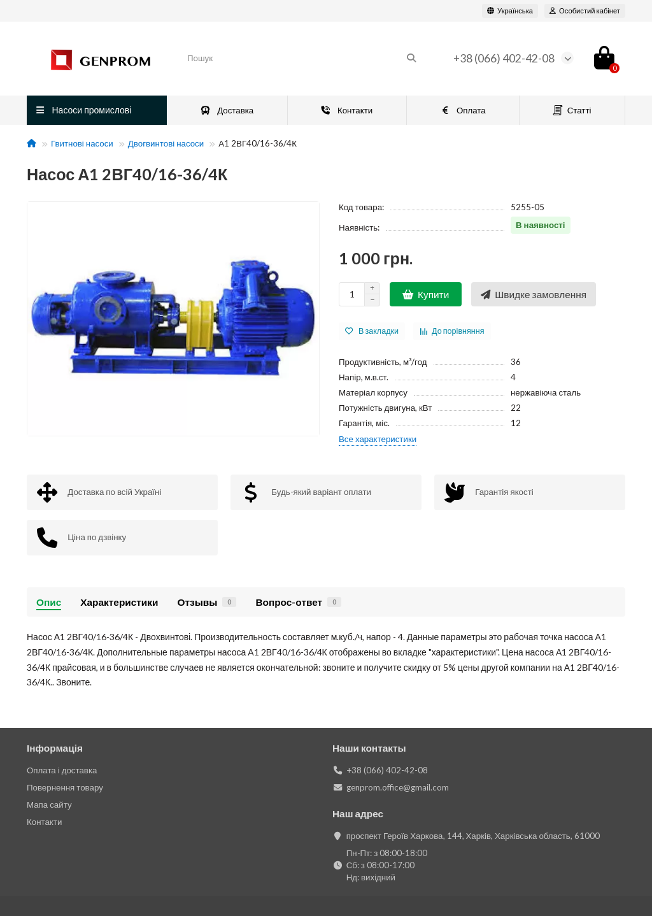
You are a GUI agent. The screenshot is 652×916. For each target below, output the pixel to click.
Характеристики (119, 602)
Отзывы (206, 602)
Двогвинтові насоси (166, 143)
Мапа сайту (49, 804)
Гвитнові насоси (82, 143)
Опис (48, 602)
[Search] (302, 58)
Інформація (55, 748)
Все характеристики (377, 439)
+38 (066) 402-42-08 (504, 58)
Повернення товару (65, 787)
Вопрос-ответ (298, 602)
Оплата (462, 110)
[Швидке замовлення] (533, 294)
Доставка (227, 110)
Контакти (346, 110)
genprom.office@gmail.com (397, 787)
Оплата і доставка (62, 770)
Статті (572, 110)
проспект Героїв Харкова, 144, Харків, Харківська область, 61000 (473, 836)
